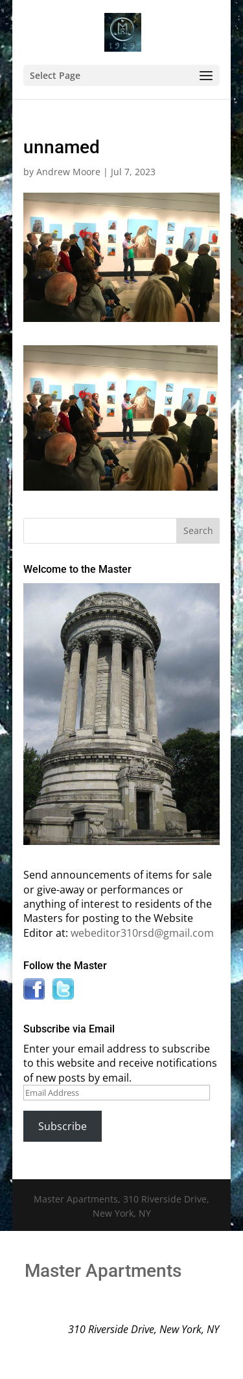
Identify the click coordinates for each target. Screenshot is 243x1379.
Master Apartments (103, 1270)
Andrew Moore (68, 172)
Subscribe (62, 1126)
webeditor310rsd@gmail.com (142, 933)
